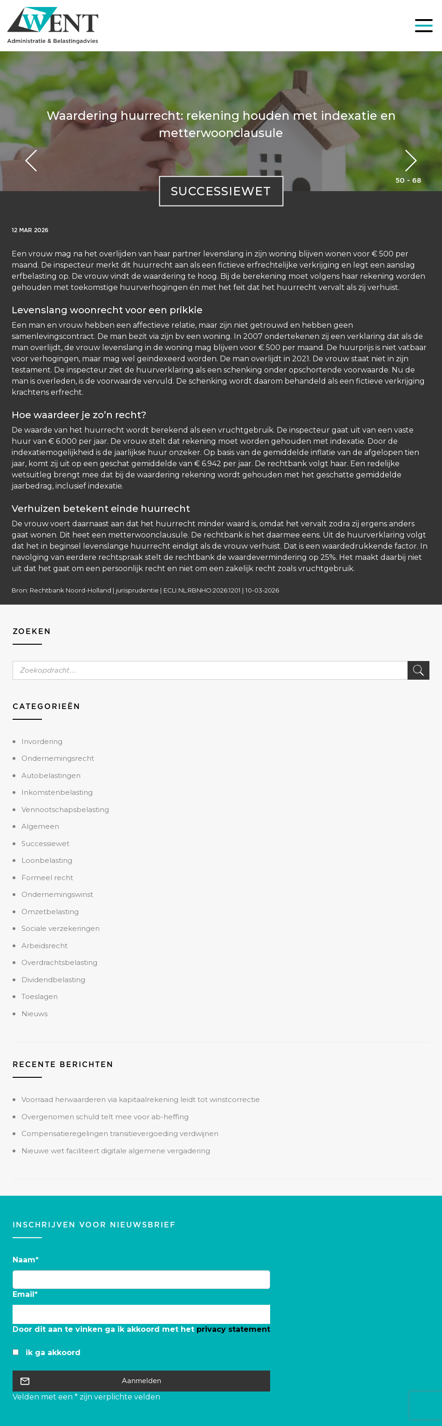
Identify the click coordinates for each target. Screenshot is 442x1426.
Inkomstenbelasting (57, 792)
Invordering (41, 741)
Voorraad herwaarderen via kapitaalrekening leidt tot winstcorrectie (140, 1099)
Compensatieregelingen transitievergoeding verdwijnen (119, 1133)
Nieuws (34, 1013)
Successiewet (221, 191)
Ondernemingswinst (57, 894)
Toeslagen (39, 996)
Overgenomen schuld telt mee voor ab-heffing (105, 1116)
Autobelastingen (51, 775)
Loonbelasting (46, 860)
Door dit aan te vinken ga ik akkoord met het (141, 1329)
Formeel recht (47, 877)
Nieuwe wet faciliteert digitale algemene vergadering (115, 1150)
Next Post (31, 161)
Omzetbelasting (50, 911)
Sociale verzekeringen (60, 928)
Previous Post (411, 161)
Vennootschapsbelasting (65, 809)
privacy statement (233, 1329)
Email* (25, 1294)
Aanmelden (141, 1381)
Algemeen (40, 826)
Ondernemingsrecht (57, 758)
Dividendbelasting (53, 979)
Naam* (26, 1259)
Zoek (418, 670)
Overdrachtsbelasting (59, 962)
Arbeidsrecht (44, 945)
